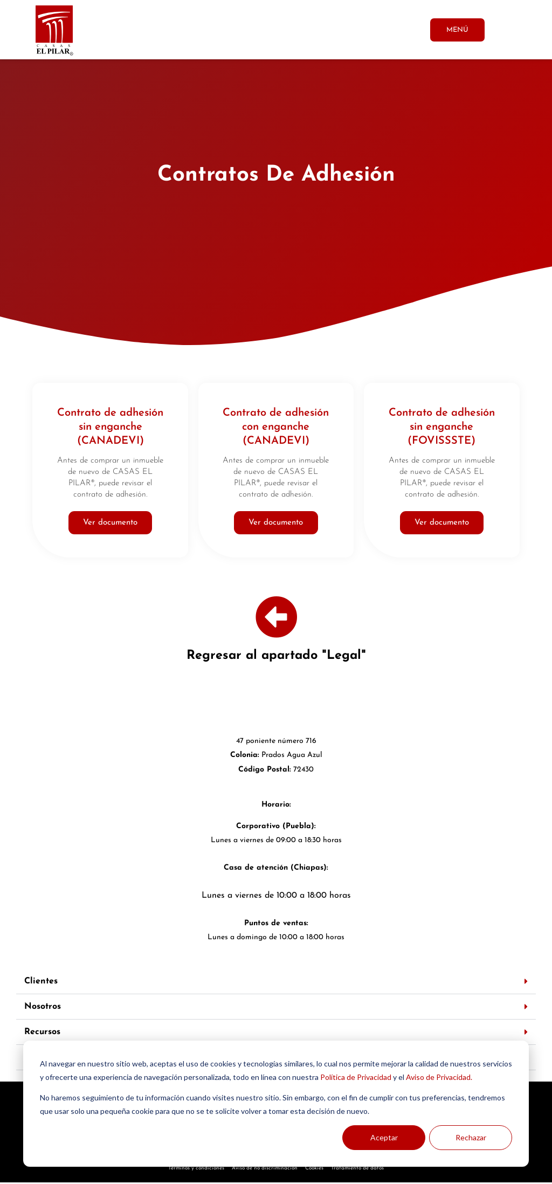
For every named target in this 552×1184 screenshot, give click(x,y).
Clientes (41, 983)
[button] (276, 983)
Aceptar (384, 1137)
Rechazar (471, 1137)
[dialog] (276, 1104)
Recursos (42, 1033)
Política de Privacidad (355, 1077)
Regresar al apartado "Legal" (276, 657)
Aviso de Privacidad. (439, 1077)
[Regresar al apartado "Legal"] (276, 618)
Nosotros (42, 1008)
